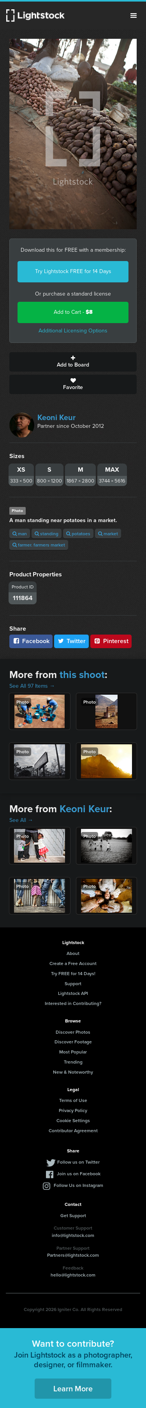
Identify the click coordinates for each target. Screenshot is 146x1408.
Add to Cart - (73, 312)
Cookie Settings (73, 1120)
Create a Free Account (73, 963)
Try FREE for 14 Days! (73, 973)
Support (73, 983)
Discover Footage (73, 1041)
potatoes (78, 533)
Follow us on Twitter (78, 1162)
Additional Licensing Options (73, 331)
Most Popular (73, 1051)
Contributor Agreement (73, 1130)
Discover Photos (73, 1032)
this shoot (82, 674)
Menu (133, 15)
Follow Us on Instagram (78, 1185)
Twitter (71, 641)
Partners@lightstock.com (73, 1255)
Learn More (73, 1388)
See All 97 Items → (32, 686)
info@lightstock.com (73, 1235)
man (19, 533)
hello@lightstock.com (73, 1274)
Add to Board (73, 361)
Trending (73, 1062)
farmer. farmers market (38, 544)
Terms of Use (73, 1100)
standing (46, 533)
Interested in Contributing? (73, 1003)
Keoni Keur (56, 417)
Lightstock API (73, 993)
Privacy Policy (73, 1110)
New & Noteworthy (73, 1072)
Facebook (30, 641)
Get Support (73, 1215)
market (108, 533)
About (73, 953)
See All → (21, 820)
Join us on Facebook (78, 1173)
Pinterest (110, 641)
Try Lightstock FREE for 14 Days (73, 271)
